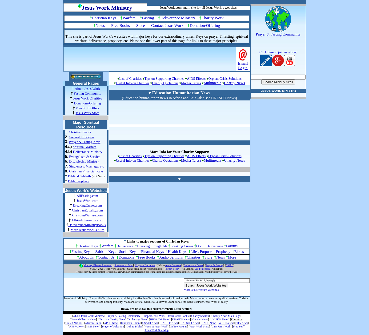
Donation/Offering (205, 25)
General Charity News (83, 319)
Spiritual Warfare (84, 147)
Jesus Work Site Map (156, 330)
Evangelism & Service (84, 157)
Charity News (234, 83)
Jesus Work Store (87, 113)
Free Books (120, 25)
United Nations (74, 323)
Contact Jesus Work (167, 25)
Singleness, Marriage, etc (86, 166)
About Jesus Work (87, 89)
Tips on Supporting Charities (164, 78)
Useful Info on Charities (132, 83)
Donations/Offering (87, 103)
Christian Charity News (112, 319)
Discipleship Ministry (84, 161)
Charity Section (200, 316)
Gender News (200, 319)
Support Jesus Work (154, 316)
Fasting (148, 18)
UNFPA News (77, 326)
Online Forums (178, 326)
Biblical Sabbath (79, 176)
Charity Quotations (165, 83)
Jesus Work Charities (87, 98)
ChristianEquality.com (87, 210)
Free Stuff (239, 326)
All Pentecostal (203, 268)
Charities (194, 257)
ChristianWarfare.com (87, 215)
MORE (229, 265)
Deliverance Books (193, 265)
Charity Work (212, 18)
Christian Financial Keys (86, 171)
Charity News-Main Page (225, 316)
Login (243, 68)
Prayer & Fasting (214, 265)
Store (140, 25)
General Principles (81, 137)
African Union (93, 323)
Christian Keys (104, 18)
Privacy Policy (172, 268)
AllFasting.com (87, 196)
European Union (130, 323)
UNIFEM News (219, 319)
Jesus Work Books (178, 316)
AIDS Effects (196, 78)
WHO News (226, 323)
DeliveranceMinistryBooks (87, 225)
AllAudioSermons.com (87, 220)
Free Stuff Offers (87, 108)
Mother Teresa (191, 83)
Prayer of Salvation (145, 265)
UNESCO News (189, 323)
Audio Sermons (171, 257)
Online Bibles (134, 326)
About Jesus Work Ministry (88, 316)
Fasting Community (87, 93)
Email (243, 63)
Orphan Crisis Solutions (224, 78)
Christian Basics (80, 132)
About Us (86, 257)
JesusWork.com (87, 201)
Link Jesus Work (221, 326)
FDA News (241, 323)
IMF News (93, 326)
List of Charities (130, 78)
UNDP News (208, 323)
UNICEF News (169, 323)
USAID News (150, 323)
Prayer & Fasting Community (123, 316)
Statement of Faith (124, 265)
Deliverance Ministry (177, 18)
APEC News (111, 323)
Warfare (129, 18)
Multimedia (212, 83)
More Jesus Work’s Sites (87, 230)
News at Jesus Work (156, 326)
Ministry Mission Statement (98, 265)
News (100, 25)
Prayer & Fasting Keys (84, 142)
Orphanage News (137, 319)
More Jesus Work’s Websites (201, 289)
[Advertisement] (150, 60)
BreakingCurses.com (87, 205)
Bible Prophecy (78, 181)
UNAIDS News (181, 319)
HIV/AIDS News (159, 319)
